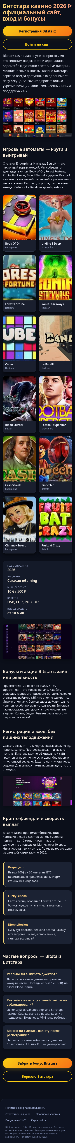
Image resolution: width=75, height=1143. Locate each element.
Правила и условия (48, 1114)
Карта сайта (38, 1120)
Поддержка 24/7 (15, 1120)
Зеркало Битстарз (37, 1076)
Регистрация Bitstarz (37, 31)
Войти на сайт (37, 44)
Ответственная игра (18, 1114)
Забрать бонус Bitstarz (37, 1063)
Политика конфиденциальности (25, 1107)
